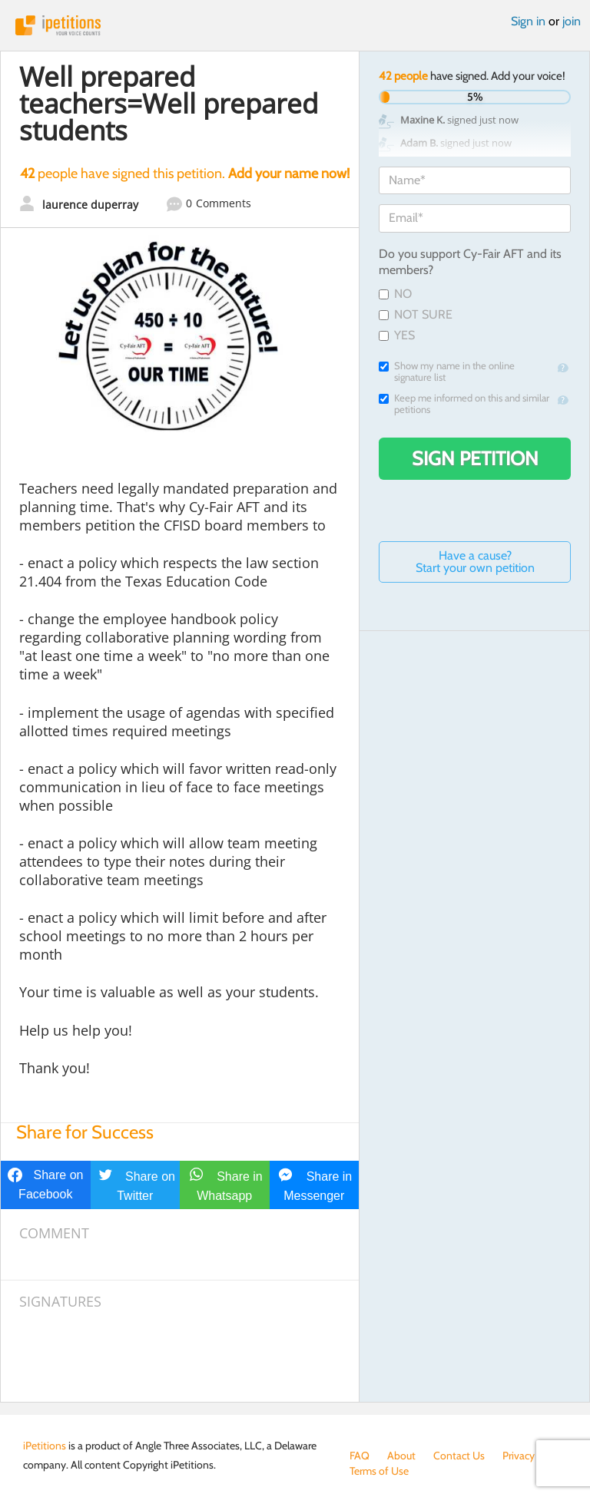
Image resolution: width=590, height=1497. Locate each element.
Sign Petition (475, 458)
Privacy (518, 1455)
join (571, 21)
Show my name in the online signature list (447, 371)
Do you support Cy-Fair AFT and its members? (470, 261)
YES (397, 335)
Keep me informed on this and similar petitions (464, 403)
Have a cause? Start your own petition (475, 561)
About (401, 1455)
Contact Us (459, 1455)
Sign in (528, 21)
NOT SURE (415, 314)
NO (395, 293)
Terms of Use (379, 1471)
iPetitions (295, 25)
